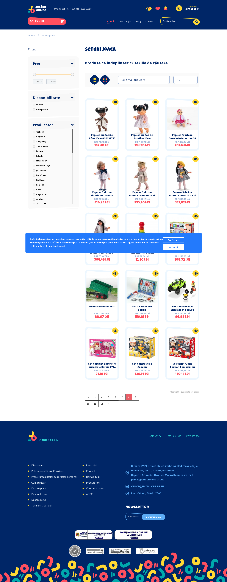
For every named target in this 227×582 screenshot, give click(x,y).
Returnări (91, 465)
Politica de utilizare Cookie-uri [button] (47, 246)
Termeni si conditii (41, 505)
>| (115, 404)
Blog (138, 21)
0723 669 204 (86, 9)
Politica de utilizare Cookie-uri (48, 471)
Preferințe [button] (173, 240)
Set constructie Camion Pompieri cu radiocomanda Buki (182, 367)
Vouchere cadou (95, 488)
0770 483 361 (59, 9)
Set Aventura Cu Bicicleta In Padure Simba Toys (182, 310)
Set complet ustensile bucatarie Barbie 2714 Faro (102, 367)
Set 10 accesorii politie (142, 308)
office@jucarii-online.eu (147, 486)
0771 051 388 (73, 9)
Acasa (31, 35)
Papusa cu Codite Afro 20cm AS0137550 (102, 136)
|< (88, 397)
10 (88, 404)
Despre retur (38, 500)
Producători (93, 482)
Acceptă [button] (173, 247)
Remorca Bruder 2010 (102, 306)
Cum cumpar (38, 482)
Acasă (110, 21)
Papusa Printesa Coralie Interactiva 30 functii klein (182, 138)
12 (102, 404)
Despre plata (38, 488)
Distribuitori (38, 465)
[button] (144, 80)
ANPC (89, 494)
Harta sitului (93, 476)
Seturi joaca (49, 35)
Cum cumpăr (125, 21)
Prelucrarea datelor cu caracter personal (54, 476)
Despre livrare (39, 494)
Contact (149, 21)
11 (95, 404)
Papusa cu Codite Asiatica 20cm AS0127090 (142, 138)
